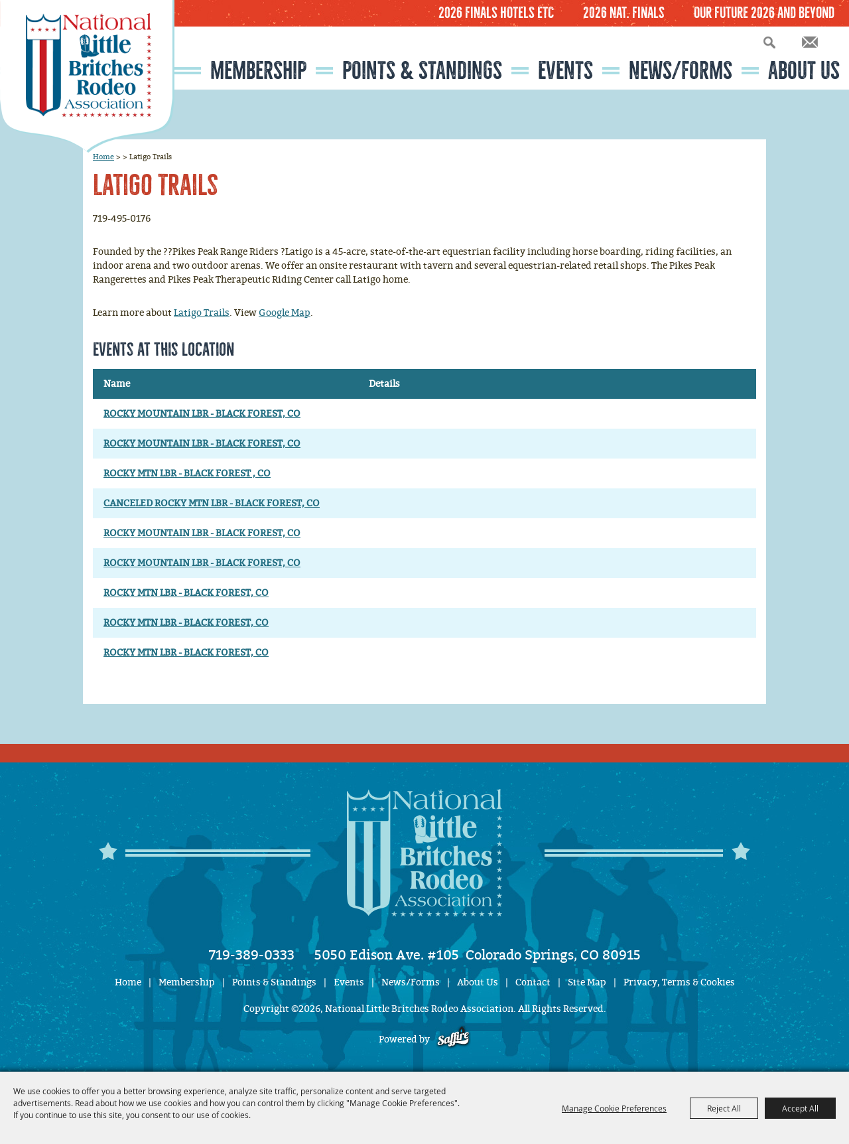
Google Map (284, 313)
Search (769, 42)
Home (103, 156)
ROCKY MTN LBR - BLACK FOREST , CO (187, 473)
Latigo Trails (201, 313)
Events (565, 70)
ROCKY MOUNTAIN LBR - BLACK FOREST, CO (201, 413)
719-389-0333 (251, 955)
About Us (804, 70)
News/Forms (680, 70)
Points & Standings (422, 70)
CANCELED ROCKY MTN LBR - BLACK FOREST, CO (211, 503)
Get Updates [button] (810, 42)
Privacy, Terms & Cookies (679, 982)
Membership (258, 70)
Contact (533, 982)
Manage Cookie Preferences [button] (614, 1108)
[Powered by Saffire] (453, 1039)
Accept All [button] (800, 1108)
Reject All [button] (724, 1108)
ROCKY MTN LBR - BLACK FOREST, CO (186, 593)
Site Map (587, 982)
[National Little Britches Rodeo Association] (87, 76)
